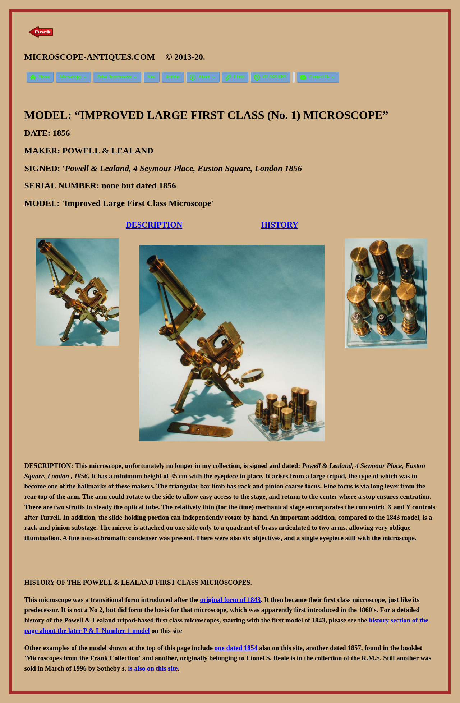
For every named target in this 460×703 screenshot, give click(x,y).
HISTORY (279, 224)
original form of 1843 (230, 599)
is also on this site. (153, 668)
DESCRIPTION (154, 224)
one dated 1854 (236, 648)
